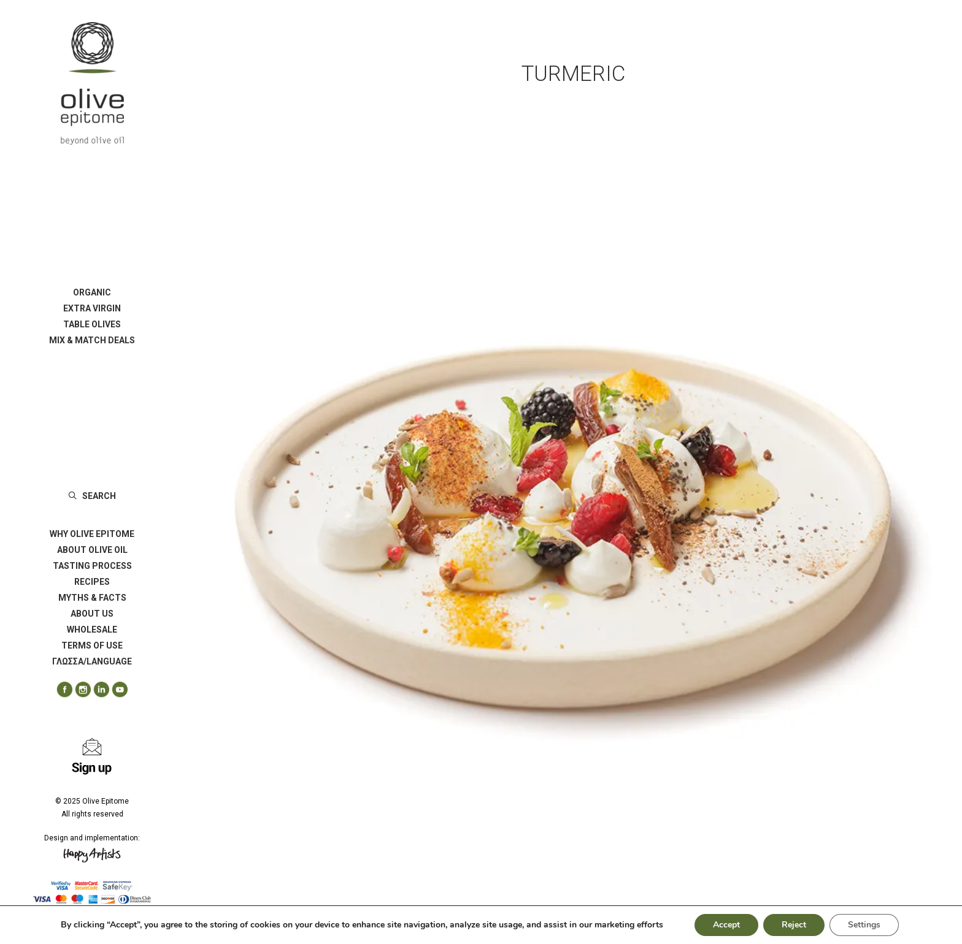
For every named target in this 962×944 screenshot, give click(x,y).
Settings (864, 925)
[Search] (92, 496)
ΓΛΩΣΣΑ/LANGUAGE (92, 661)
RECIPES (92, 582)
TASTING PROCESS (92, 566)
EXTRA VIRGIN (92, 308)
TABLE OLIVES (92, 324)
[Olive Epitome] (92, 83)
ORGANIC (92, 292)
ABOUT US (92, 614)
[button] (60, 690)
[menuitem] (92, 292)
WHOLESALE (92, 629)
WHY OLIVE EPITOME (92, 534)
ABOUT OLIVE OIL (92, 550)
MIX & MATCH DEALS (92, 340)
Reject (794, 925)
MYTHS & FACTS (92, 598)
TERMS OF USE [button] (92, 645)
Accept (726, 925)
